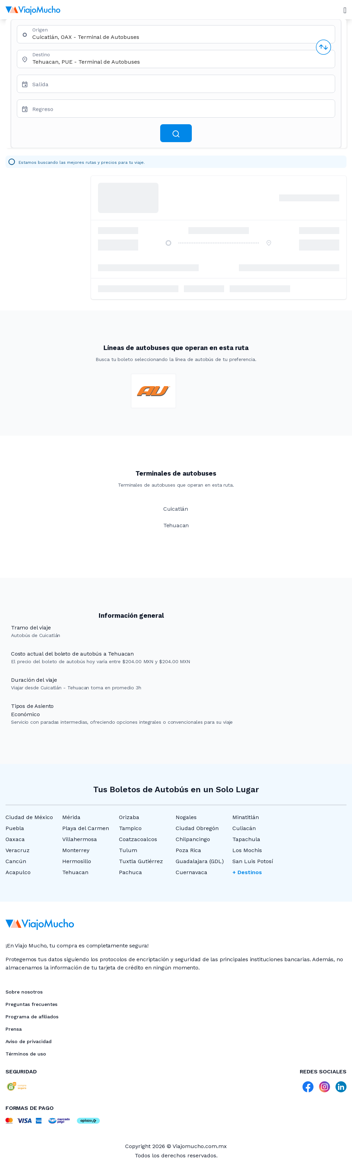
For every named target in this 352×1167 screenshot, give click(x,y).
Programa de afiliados (32, 1016)
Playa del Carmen (85, 828)
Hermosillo (76, 861)
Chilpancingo (193, 839)
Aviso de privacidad (29, 1041)
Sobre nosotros (24, 992)
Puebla (15, 828)
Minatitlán (245, 817)
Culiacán (244, 828)
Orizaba (129, 817)
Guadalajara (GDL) (200, 861)
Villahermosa (79, 839)
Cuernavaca (191, 872)
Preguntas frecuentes (31, 1004)
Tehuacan (75, 872)
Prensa (14, 1029)
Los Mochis (247, 850)
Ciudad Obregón (197, 828)
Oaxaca (15, 839)
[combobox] (180, 37)
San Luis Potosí (252, 861)
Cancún (16, 861)
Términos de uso (26, 1054)
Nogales (186, 817)
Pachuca (130, 872)
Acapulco (18, 872)
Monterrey (75, 850)
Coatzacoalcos (138, 839)
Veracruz (18, 850)
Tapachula (246, 839)
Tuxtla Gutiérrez (141, 861)
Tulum (128, 850)
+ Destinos (247, 872)
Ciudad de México (29, 817)
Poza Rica (188, 850)
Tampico (130, 828)
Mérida (71, 817)
